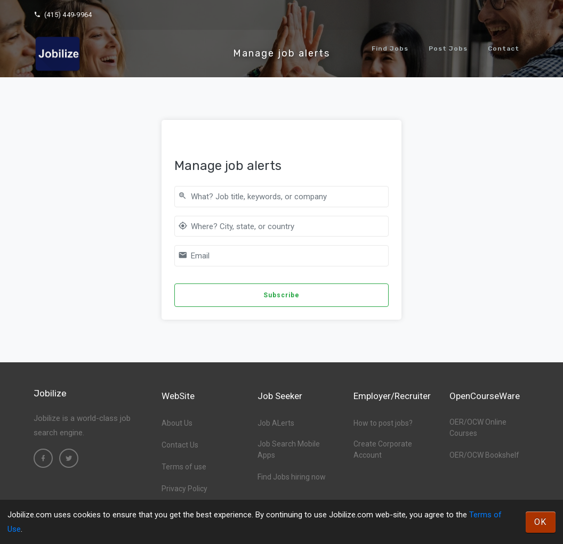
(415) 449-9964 (63, 15)
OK (540, 522)
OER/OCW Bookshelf (484, 455)
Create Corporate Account (382, 449)
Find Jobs (390, 48)
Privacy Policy (184, 488)
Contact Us (180, 445)
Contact (503, 48)
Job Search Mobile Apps (289, 449)
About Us (177, 423)
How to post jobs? (383, 423)
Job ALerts (276, 423)
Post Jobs (448, 48)
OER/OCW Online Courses (477, 427)
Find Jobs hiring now (292, 477)
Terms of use (184, 466)
